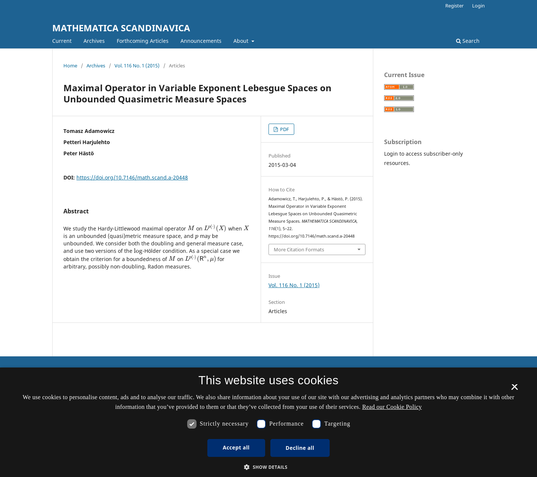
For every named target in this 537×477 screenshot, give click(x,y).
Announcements (201, 40)
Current (62, 40)
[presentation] (191, 228)
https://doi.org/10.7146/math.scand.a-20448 (132, 177)
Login (478, 5)
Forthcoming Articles (143, 40)
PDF (284, 129)
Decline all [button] (300, 447)
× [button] (514, 389)
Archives (94, 40)
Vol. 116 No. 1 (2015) (137, 65)
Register (454, 5)
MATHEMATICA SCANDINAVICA (121, 28)
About (241, 40)
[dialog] (268, 422)
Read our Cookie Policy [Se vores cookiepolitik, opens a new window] (392, 407)
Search (468, 40)
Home (70, 65)
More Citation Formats (299, 249)
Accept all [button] (236, 447)
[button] (268, 467)
